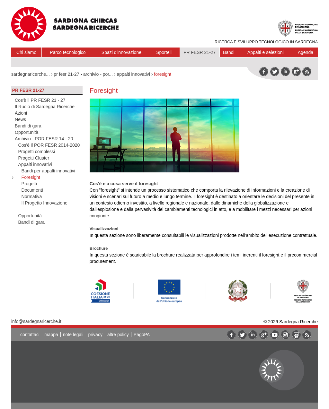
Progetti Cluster (33, 158)
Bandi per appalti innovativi (48, 170)
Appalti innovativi (35, 164)
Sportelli (164, 52)
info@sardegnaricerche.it (36, 321)
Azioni (21, 113)
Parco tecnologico (67, 52)
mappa (51, 334)
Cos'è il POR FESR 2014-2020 (49, 145)
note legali (73, 334)
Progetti (29, 183)
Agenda (305, 52)
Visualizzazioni (104, 228)
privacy (95, 334)
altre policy (118, 334)
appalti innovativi (133, 74)
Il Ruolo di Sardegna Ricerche (45, 106)
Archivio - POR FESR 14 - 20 (44, 138)
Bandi (229, 52)
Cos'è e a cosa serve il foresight (124, 183)
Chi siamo (26, 52)
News (20, 119)
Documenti (32, 190)
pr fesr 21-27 (66, 74)
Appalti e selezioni (265, 52)
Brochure (99, 248)
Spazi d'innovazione (121, 52)
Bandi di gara (28, 125)
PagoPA (142, 334)
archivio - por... (98, 74)
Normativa (32, 196)
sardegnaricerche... (30, 74)
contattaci (30, 334)
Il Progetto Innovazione (44, 202)
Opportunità (26, 132)
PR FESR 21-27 (199, 52)
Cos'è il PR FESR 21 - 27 (40, 100)
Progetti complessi (36, 151)
